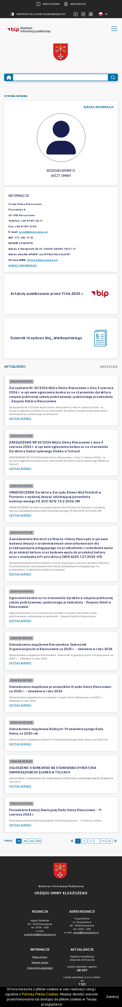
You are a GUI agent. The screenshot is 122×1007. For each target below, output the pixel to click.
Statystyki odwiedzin (40, 967)
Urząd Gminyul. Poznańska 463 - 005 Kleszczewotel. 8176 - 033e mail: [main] (82, 925)
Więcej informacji (22, 265)
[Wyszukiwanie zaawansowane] (60, 77)
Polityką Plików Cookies (40, 994)
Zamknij (112, 997)
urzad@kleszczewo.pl (33, 231)
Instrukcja (75, 4)
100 (38, 841)
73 (103, 841)
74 (109, 841)
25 (25, 841)
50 (32, 841)
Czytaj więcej (20, 418)
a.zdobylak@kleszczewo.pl (40, 934)
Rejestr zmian (40, 962)
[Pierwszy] (72, 841)
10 (18, 841)
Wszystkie (109, 366)
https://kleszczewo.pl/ (42, 260)
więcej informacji (99, 106)
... (97, 841)
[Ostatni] (115, 841)
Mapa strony (48, 4)
